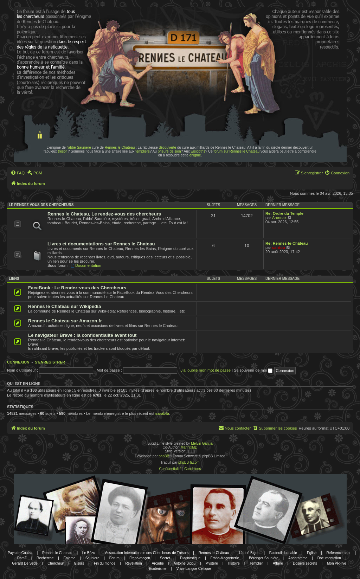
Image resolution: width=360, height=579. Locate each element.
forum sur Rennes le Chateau (237, 151)
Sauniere (92, 558)
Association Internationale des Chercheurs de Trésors (147, 553)
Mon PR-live (336, 563)
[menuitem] (18, 173)
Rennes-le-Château (214, 553)
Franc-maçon (139, 558)
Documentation (86, 265)
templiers (142, 151)
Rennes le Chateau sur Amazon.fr (65, 320)
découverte (167, 147)
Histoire (234, 563)
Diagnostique (190, 558)
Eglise (311, 553)
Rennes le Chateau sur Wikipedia (64, 306)
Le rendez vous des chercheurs (41, 205)
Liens (14, 279)
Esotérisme (158, 569)
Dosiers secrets (305, 563)
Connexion (18, 362)
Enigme (70, 558)
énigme (195, 155)
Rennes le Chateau (120, 147)
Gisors (79, 563)
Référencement (338, 553)
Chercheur (55, 563)
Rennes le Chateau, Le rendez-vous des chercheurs (104, 214)
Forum (114, 558)
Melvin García (202, 443)
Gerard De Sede (25, 563)
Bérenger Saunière (263, 558)
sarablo (162, 413)
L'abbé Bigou (249, 553)
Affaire (278, 563)
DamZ (22, 558)
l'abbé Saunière (79, 147)
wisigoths (198, 151)
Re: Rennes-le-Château (286, 243)
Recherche (45, 558)
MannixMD (189, 447)
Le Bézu (88, 553)
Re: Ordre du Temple (284, 213)
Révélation (133, 563)
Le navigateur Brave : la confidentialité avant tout (82, 335)
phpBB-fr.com (189, 462)
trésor (62, 151)
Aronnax (279, 217)
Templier (256, 563)
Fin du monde (104, 563)
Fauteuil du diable (283, 553)
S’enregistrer (50, 362)
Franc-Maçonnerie (225, 558)
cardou (278, 247)
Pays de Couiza (20, 553)
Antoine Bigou (184, 563)
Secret (165, 558)
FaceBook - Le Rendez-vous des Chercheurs (77, 287)
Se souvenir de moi (253, 370)
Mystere (211, 563)
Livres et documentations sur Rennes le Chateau (101, 243)
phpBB (164, 456)
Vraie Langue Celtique (193, 569)
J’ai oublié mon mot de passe (206, 370)
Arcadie (158, 563)
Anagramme (297, 558)
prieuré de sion (169, 151)
